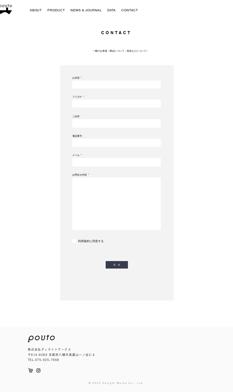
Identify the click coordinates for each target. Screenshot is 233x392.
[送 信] (117, 265)
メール (76, 155)
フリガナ (77, 97)
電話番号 (77, 136)
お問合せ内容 (79, 175)
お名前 (76, 78)
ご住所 (76, 116)
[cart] (30, 370)
